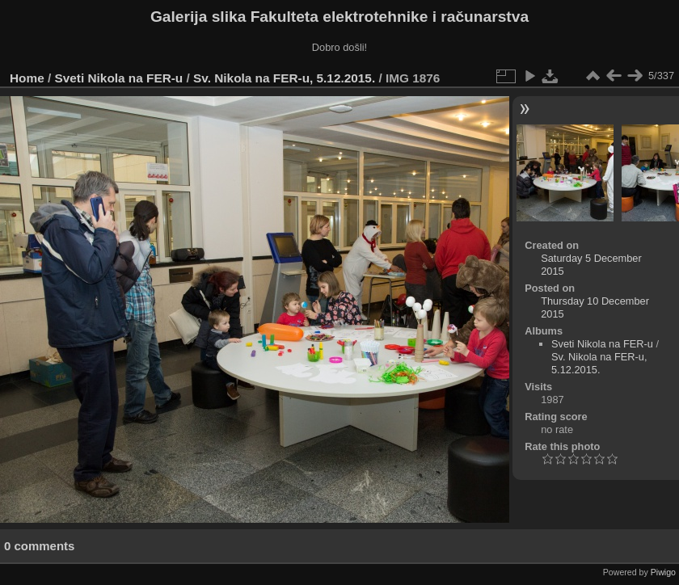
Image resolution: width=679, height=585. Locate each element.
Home (27, 78)
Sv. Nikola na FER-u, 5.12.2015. (284, 78)
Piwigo (663, 572)
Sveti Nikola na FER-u (119, 78)
